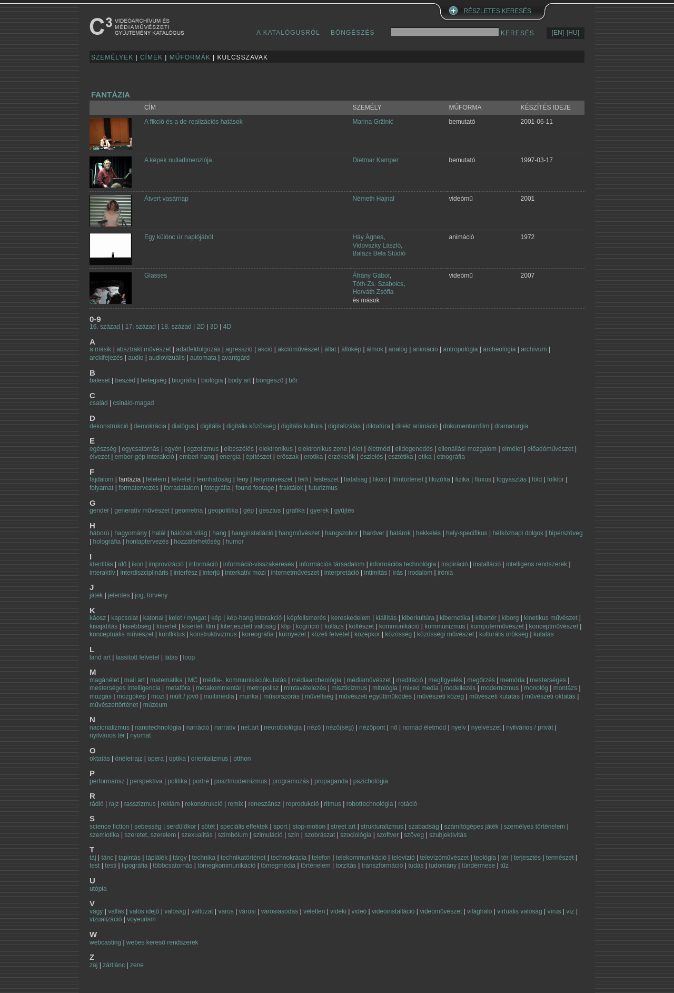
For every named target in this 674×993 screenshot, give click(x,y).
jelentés (119, 595)
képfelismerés (306, 618)
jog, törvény (151, 595)
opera (155, 758)
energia (230, 456)
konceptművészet (553, 626)
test (95, 865)
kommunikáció (399, 626)
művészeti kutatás (494, 696)
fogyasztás (512, 479)
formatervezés (138, 487)
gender (99, 510)
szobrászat (319, 835)
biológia (212, 380)
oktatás (100, 758)
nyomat (140, 735)
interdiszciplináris (144, 572)
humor (235, 541)
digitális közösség (251, 426)
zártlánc (114, 965)
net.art (250, 727)
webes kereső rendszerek (162, 942)
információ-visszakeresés (258, 564)
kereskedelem (351, 618)
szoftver (387, 835)
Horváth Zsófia (372, 292)
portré (201, 781)
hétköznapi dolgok (517, 533)
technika (203, 857)
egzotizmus (203, 449)
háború (99, 533)
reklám (170, 804)
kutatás (543, 634)
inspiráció (454, 564)
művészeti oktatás (550, 696)
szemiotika (105, 835)
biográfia (184, 380)
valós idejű (145, 911)
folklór (555, 479)
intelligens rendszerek (536, 564)
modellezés (460, 688)
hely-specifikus (467, 533)
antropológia (460, 349)
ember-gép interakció (144, 456)
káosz (98, 618)
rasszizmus (140, 804)
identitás (101, 564)
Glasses (155, 275)
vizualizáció (106, 919)
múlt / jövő (184, 696)
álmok (374, 349)
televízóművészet (444, 857)
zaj (93, 965)
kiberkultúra (418, 618)
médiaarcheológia (317, 680)
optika (177, 758)
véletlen (314, 911)
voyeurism (141, 919)
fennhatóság (213, 479)
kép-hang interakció (254, 618)
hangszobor (341, 533)
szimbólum (233, 835)
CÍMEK (151, 57)
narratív (225, 727)
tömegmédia (278, 865)
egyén (173, 449)
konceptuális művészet (121, 634)
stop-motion (308, 826)
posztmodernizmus (240, 781)
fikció (380, 479)
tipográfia (134, 865)
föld (537, 479)
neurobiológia (283, 727)
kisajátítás (103, 626)
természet (560, 857)
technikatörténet (243, 857)
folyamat (101, 487)
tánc (107, 857)
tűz (504, 865)
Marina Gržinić (372, 121)
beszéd (125, 380)
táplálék (156, 857)
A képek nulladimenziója (178, 160)
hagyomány (130, 533)
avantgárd (236, 357)
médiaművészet (368, 680)
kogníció (308, 626)
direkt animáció (416, 426)
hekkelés (428, 533)
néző (314, 727)
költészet (361, 626)
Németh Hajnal (373, 198)
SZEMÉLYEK (112, 57)
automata (203, 357)
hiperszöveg (566, 533)
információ (203, 564)
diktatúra (378, 426)
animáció (425, 349)
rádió (97, 804)
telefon (321, 857)
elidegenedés (414, 449)
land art (100, 657)
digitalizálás (344, 426)
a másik (100, 349)
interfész (185, 572)
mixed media (421, 688)
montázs (565, 688)
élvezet (100, 456)
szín (293, 835)
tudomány (443, 865)
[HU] (573, 32)
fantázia (110, 94)
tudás (415, 865)
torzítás (346, 865)
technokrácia (288, 857)
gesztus (270, 510)
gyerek (319, 510)
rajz (113, 804)
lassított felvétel (138, 657)
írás (397, 572)
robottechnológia (369, 804)
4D (227, 326)
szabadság (424, 826)
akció (264, 349)
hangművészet (299, 533)
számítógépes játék (471, 826)
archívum (534, 349)
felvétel (181, 479)
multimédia (219, 696)
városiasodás (279, 911)
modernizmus (500, 688)
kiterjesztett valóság (248, 626)
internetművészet (295, 572)
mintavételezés (305, 688)
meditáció (409, 680)
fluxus (483, 479)
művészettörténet (114, 705)
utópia (98, 888)
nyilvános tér (107, 735)
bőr (293, 380)
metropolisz (262, 688)
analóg (398, 349)
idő (122, 564)
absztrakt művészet (143, 349)
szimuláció (268, 835)
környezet (292, 634)
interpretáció (341, 572)
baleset (100, 380)
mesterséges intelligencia (125, 688)
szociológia (355, 835)
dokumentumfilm (466, 426)
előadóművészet (550, 449)
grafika (295, 510)
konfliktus (171, 634)
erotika (313, 456)
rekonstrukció (203, 804)
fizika (462, 479)
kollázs (334, 626)
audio (135, 357)
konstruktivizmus (213, 634)
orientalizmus (210, 758)
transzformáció (382, 865)
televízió (403, 857)
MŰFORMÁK (190, 57)
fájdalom (101, 479)
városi (247, 911)
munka (248, 696)
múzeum (155, 705)
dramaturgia (511, 426)
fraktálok (291, 487)
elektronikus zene (322, 449)
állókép (351, 349)
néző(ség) (340, 727)
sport (280, 826)
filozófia (439, 479)
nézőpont (372, 727)
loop (189, 657)
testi (110, 865)
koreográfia (258, 634)
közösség (398, 634)
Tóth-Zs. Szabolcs (377, 284)
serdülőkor (181, 826)
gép (248, 510)
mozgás (101, 696)
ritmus (332, 804)
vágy (96, 911)
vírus (554, 911)
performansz (107, 781)
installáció (487, 564)
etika (424, 456)
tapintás (129, 857)
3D (214, 326)
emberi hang (196, 456)
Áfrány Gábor (371, 275)
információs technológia (403, 564)
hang (219, 533)
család (99, 403)
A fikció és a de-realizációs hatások (193, 121)
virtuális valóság (519, 911)
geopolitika (223, 510)
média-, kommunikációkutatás (244, 680)
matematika (166, 680)
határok (400, 533)
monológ (536, 688)
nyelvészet (486, 727)
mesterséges (548, 680)
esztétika (400, 456)
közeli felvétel (330, 634)
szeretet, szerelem (150, 835)
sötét (208, 826)
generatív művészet (142, 510)
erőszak (287, 456)
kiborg (510, 618)
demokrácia (150, 426)
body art (239, 380)
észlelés (371, 456)
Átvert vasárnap (166, 198)
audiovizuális (166, 357)
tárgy (180, 857)
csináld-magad (133, 403)
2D (201, 326)
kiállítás (386, 618)
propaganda (331, 781)
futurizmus (323, 487)
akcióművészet (298, 349)
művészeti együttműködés (375, 696)
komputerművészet (496, 626)
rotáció (407, 804)
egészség (103, 449)
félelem (156, 479)
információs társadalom (331, 564)
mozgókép (131, 696)
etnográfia (450, 456)
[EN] (558, 32)
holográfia (107, 541)
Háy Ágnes (367, 237)
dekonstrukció (109, 426)
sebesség (147, 826)
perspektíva (146, 781)
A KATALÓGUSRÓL (288, 32)
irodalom (420, 572)
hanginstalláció (252, 533)
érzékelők (341, 456)
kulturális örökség (503, 634)
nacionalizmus (110, 727)
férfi (303, 479)
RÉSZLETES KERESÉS (497, 11)
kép (216, 618)
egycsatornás (140, 449)
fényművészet (273, 479)
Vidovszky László (376, 245)
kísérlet (166, 626)
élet (357, 449)
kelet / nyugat (187, 618)
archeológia (499, 349)
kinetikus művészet (550, 618)
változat (202, 911)
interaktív (102, 572)
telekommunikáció (361, 857)
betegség (153, 380)
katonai (153, 618)
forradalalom (181, 487)
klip (286, 626)
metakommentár (219, 688)
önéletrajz (129, 758)
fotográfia (217, 487)
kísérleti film (198, 626)
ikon (137, 564)
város (225, 911)
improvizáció (166, 564)
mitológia (385, 688)
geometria (189, 510)
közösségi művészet (445, 634)
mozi (157, 696)
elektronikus (276, 449)
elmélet (512, 449)
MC (193, 680)
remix (235, 804)
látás (170, 657)
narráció (197, 727)
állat (330, 349)
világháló (479, 911)
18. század (176, 326)
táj (93, 857)
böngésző (269, 380)
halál (158, 533)
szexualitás (196, 835)
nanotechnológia (158, 727)
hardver (373, 533)
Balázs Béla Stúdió (378, 253)
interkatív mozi (245, 572)
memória (512, 680)
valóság (175, 911)
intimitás (375, 572)
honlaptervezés (147, 541)
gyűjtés (344, 510)
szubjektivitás (448, 835)
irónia (445, 572)
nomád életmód (424, 727)
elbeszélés (239, 449)
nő (393, 727)
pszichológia (370, 781)
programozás (290, 781)
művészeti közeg (440, 696)
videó (359, 911)
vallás (116, 911)
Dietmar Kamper (375, 160)
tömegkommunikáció (226, 865)
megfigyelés (445, 680)
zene (137, 965)
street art (343, 826)
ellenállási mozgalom (467, 449)
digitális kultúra (302, 426)
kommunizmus (444, 626)
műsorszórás (281, 696)
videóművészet (441, 911)
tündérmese (478, 865)
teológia (485, 857)
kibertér (486, 618)
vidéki (338, 911)
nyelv (458, 727)
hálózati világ (189, 533)
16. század (105, 326)
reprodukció (302, 804)
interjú (211, 572)
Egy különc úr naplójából (178, 237)
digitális (210, 426)
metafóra (178, 688)
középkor (367, 634)
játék (96, 595)
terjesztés (527, 857)
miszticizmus (349, 688)
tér (505, 857)
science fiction (109, 826)
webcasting (105, 942)
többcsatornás (172, 865)
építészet (259, 456)
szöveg (414, 835)
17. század (140, 326)
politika (177, 781)
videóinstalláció (393, 911)
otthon (242, 758)
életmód (379, 449)
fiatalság (356, 479)
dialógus (183, 426)
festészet (326, 479)
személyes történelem (535, 826)
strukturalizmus (382, 826)
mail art (134, 680)
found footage (254, 487)
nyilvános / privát (529, 727)
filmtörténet (407, 479)
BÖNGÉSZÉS (353, 32)
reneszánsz (265, 804)
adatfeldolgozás (198, 349)
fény (242, 479)
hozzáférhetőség (197, 541)
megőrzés (481, 680)
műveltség (319, 696)
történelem (316, 865)
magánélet (104, 680)
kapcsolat (124, 618)
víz (570, 911)
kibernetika (455, 618)
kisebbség (137, 626)
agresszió (238, 349)
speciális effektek (244, 826)
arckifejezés (106, 357)
